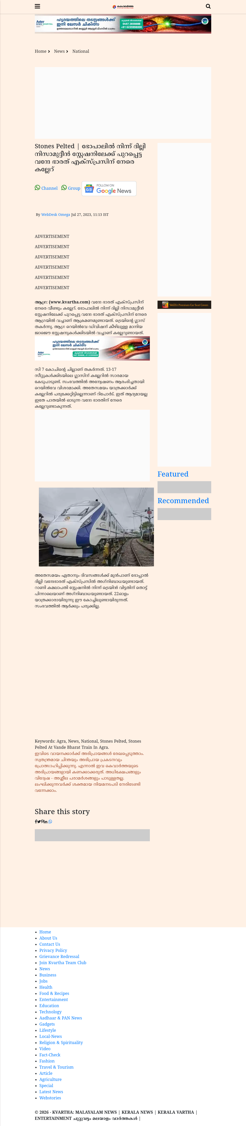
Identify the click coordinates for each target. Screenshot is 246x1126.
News (59, 51)
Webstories (50, 1098)
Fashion (47, 1061)
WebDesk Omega (55, 215)
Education (49, 1006)
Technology (50, 1012)
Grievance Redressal (59, 957)
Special (46, 1086)
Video (45, 1049)
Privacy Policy (53, 950)
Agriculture (50, 1079)
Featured (173, 474)
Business (47, 975)
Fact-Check (49, 1055)
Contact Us (49, 944)
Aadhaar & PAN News (60, 1018)
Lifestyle (47, 1030)
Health (45, 987)
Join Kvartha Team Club (62, 963)
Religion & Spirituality (61, 1043)
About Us (48, 938)
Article (45, 1073)
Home (41, 51)
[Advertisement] (123, 103)
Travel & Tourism (56, 1067)
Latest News (51, 1092)
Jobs (43, 981)
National (80, 51)
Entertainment (53, 1000)
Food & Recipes (54, 993)
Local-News (50, 1036)
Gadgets (47, 1024)
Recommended (183, 501)
